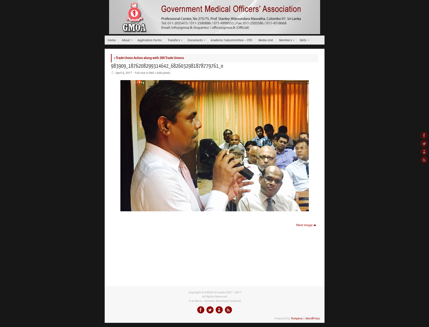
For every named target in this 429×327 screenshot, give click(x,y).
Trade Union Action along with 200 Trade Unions (149, 58)
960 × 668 (155, 73)
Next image (306, 225)
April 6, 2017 (124, 73)
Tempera (296, 318)
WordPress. (312, 318)
